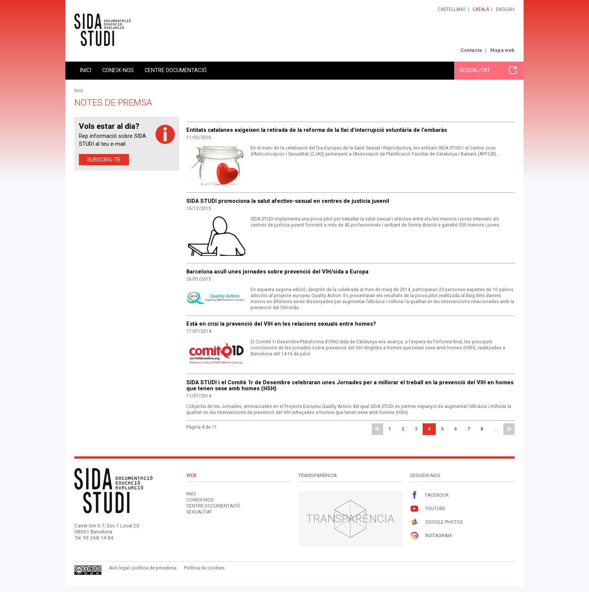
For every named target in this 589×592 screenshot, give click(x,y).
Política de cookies (204, 568)
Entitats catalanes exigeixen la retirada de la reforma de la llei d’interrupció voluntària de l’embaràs (316, 130)
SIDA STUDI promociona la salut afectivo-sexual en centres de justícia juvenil (287, 201)
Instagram (431, 536)
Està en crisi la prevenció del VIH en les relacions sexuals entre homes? (281, 323)
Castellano (452, 9)
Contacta (471, 50)
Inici (85, 70)
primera (377, 429)
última (509, 429)
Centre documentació (176, 70)
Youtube (428, 509)
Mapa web (502, 50)
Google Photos (436, 522)
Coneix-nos (118, 70)
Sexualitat (488, 70)
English (505, 9)
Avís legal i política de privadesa (143, 568)
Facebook (429, 495)
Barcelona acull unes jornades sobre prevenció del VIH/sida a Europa (277, 271)
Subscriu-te (104, 159)
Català (481, 9)
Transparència (350, 518)
